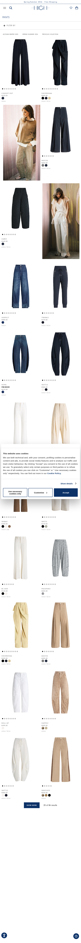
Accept (66, 492)
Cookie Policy (54, 473)
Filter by (11, 26)
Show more (32, 805)
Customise (40, 492)
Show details (67, 483)
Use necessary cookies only (15, 492)
